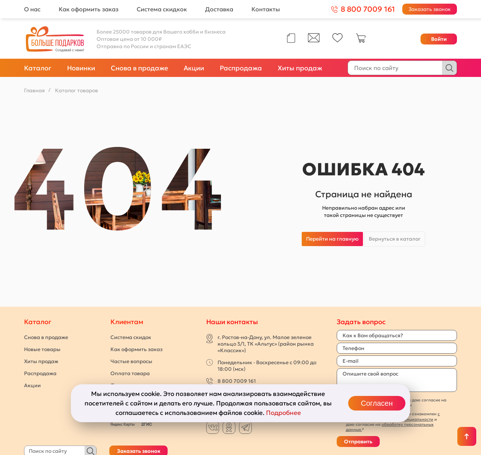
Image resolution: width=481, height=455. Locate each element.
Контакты (265, 9)
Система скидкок (162, 9)
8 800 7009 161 (237, 381)
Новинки (81, 68)
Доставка (219, 9)
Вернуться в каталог (395, 239)
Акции (194, 68)
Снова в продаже (139, 68)
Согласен (376, 403)
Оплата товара (130, 373)
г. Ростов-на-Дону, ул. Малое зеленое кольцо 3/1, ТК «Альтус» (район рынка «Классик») (266, 344)
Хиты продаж (300, 68)
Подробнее (283, 413)
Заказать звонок (429, 9)
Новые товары (42, 349)
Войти (439, 39)
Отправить (358, 441)
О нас (32, 9)
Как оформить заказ (88, 9)
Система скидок (130, 337)
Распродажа (241, 68)
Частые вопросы (131, 361)
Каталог (37, 68)
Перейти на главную (332, 239)
